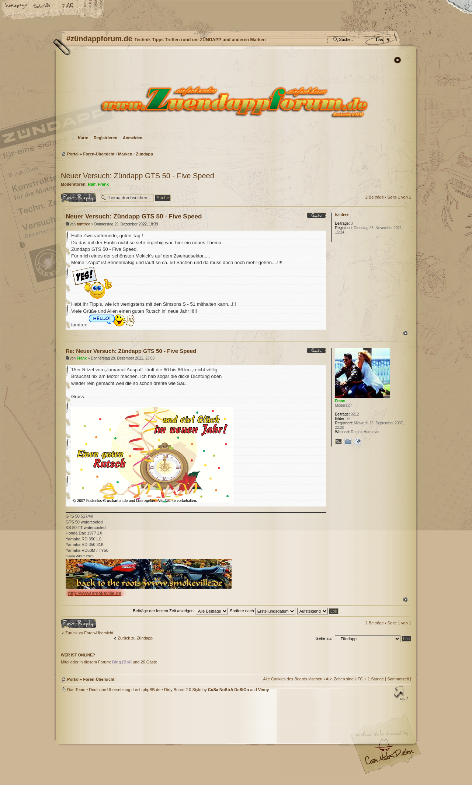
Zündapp (144, 154)
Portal (73, 154)
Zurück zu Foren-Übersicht (89, 633)
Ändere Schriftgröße (42, 6)
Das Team (76, 689)
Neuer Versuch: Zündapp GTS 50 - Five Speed (137, 176)
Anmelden (132, 138)
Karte (83, 138)
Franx (103, 184)
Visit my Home (389, 759)
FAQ (68, 6)
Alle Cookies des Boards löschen (292, 679)
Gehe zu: (323, 638)
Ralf (92, 184)
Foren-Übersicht (235, 101)
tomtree (83, 224)
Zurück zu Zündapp (135, 638)
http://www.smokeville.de (94, 593)
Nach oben (405, 333)
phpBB (144, 738)
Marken (125, 154)
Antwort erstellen (78, 197)
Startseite (17, 6)
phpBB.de (151, 689)
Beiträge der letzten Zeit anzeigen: (180, 611)
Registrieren (105, 138)
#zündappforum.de (177, 739)
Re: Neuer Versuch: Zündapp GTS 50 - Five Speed (131, 351)
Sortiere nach (262, 611)
